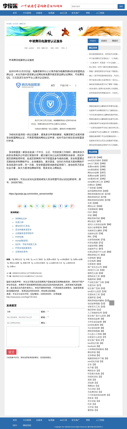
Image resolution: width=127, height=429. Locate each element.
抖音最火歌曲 (94, 369)
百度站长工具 (94, 289)
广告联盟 (92, 183)
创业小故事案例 (95, 222)
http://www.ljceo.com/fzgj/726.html (21, 292)
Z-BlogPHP (63, 425)
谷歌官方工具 (94, 302)
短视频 (45, 13)
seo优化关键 (93, 356)
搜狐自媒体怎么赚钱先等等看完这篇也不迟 (106, 101)
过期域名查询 (21, 247)
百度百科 (92, 280)
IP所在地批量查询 (23, 243)
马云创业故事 (94, 323)
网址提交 (92, 216)
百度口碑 (19, 217)
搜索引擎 (26, 258)
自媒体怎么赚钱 (95, 225)
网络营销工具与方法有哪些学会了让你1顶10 (28, 271)
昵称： (44, 307)
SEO (106, 13)
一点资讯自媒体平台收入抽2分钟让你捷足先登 (107, 123)
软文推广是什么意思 (97, 311)
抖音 (90, 399)
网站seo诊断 (14, 258)
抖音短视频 (93, 238)
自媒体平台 (93, 244)
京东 (90, 359)
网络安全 (92, 366)
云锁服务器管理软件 (24, 228)
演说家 (91, 378)
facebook (92, 341)
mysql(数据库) (21, 236)
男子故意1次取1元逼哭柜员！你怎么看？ (105, 75)
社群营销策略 (94, 235)
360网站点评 (21, 214)
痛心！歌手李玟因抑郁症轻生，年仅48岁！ (106, 71)
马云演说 (92, 384)
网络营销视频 (94, 326)
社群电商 (92, 253)
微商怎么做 (93, 268)
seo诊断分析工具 (55, 258)
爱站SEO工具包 (22, 221)
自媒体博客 (93, 241)
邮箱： (44, 312)
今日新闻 (21, 13)
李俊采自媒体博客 (21, 289)
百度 (14, 72)
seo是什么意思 (94, 286)
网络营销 (118, 13)
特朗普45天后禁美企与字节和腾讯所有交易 (27, 268)
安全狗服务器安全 (23, 225)
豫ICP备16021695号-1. (80, 422)
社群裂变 (92, 259)
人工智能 (94, 13)
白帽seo (13, 262)
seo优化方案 (93, 338)
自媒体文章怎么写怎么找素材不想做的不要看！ (107, 136)
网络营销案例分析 (96, 189)
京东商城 (92, 350)
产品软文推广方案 (96, 277)
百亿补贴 (92, 396)
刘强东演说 (93, 372)
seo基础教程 (64, 254)
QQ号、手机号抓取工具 (26, 239)
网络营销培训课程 (96, 195)
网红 (90, 232)
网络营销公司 (94, 250)
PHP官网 (19, 232)
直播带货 (92, 292)
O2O (90, 207)
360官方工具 (93, 265)
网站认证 (46, 66)
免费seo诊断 (78, 254)
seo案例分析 (70, 258)
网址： (44, 318)
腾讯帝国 (92, 347)
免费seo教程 (51, 254)
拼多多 (91, 393)
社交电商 (92, 256)
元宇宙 (91, 402)
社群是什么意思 (95, 332)
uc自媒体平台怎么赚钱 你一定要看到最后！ (106, 127)
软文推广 (70, 13)
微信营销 (92, 305)
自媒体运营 (93, 229)
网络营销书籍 (94, 213)
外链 (28, 254)
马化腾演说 (93, 387)
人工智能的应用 (95, 308)
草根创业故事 (94, 314)
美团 (90, 375)
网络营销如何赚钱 (96, 296)
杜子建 (91, 362)
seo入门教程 (38, 254)
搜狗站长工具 (94, 271)
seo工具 (57, 13)
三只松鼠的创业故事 (97, 390)
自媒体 (33, 13)
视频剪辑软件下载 (96, 353)
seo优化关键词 (39, 258)
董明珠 (91, 405)
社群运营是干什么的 (97, 247)
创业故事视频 (94, 299)
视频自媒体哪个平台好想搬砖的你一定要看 (106, 131)
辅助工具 (23, 19)
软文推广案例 (94, 335)
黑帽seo (91, 381)
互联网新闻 (93, 204)
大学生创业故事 (95, 317)
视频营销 (92, 274)
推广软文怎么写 (95, 262)
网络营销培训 (94, 192)
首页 (9, 13)
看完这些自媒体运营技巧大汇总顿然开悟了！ (107, 140)
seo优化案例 (93, 320)
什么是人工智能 (95, 329)
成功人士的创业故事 (97, 219)
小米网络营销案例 (96, 344)
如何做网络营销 (95, 186)
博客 (82, 13)
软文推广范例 (94, 283)
